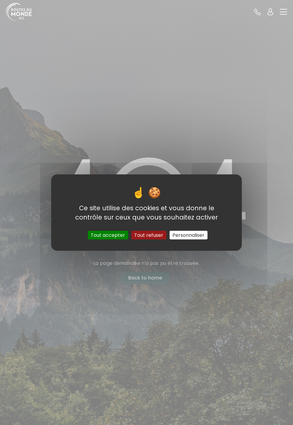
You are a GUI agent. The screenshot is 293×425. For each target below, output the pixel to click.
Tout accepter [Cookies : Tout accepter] (108, 235)
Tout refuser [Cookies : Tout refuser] (148, 235)
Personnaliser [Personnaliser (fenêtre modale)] (188, 235)
